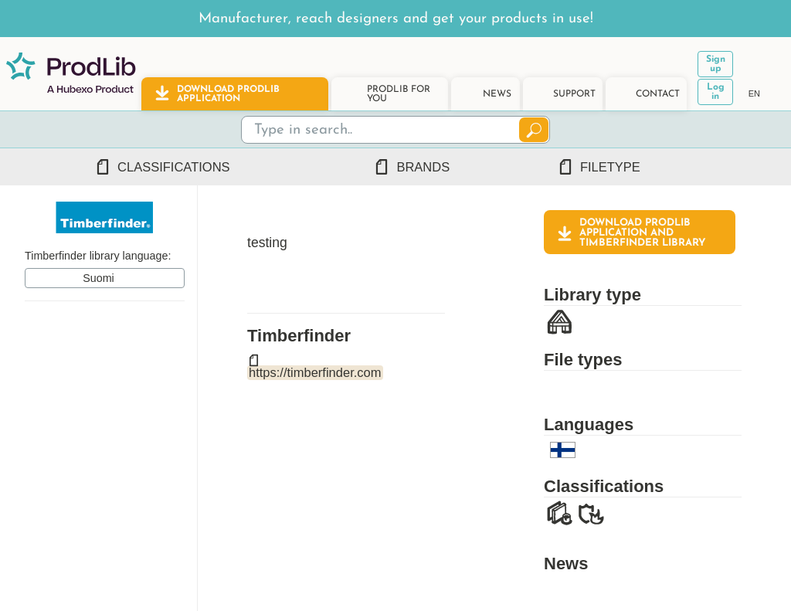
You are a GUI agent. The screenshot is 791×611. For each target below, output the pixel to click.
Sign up (715, 64)
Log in (716, 92)
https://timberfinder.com (315, 372)
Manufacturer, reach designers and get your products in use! (396, 19)
